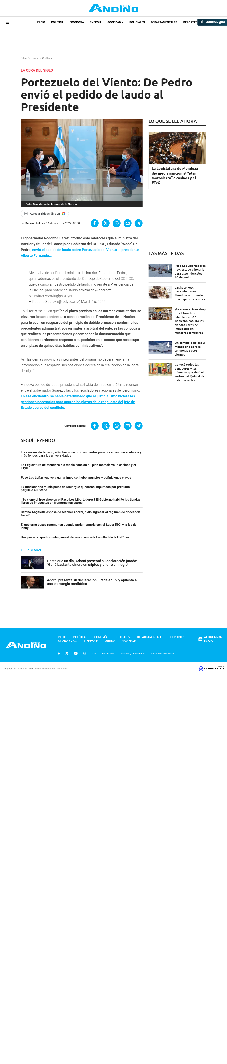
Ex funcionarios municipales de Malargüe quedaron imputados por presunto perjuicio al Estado (75, 485)
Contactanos (107, 649)
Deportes (190, 22)
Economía (76, 22)
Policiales (137, 22)
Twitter (67, 649)
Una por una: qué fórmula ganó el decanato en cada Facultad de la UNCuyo (75, 533)
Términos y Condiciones (132, 649)
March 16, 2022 (93, 298)
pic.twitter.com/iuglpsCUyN (50, 292)
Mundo (110, 638)
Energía (95, 22)
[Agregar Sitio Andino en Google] (45, 213)
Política (57, 22)
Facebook (59, 649)
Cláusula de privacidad (162, 649)
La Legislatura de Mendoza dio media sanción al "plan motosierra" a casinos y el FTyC (78, 463)
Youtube (76, 649)
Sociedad (115, 22)
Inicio (41, 22)
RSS (94, 649)
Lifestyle (91, 638)
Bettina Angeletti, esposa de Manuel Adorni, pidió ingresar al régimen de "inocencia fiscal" (81, 510)
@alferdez (103, 286)
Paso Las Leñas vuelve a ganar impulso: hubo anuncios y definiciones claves (76, 474)
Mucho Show (67, 638)
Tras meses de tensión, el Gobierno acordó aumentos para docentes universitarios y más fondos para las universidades (81, 450)
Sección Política (35, 223)
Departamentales (164, 22)
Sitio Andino (30, 58)
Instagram (85, 649)
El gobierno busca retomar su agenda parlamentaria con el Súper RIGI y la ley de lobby (79, 523)
